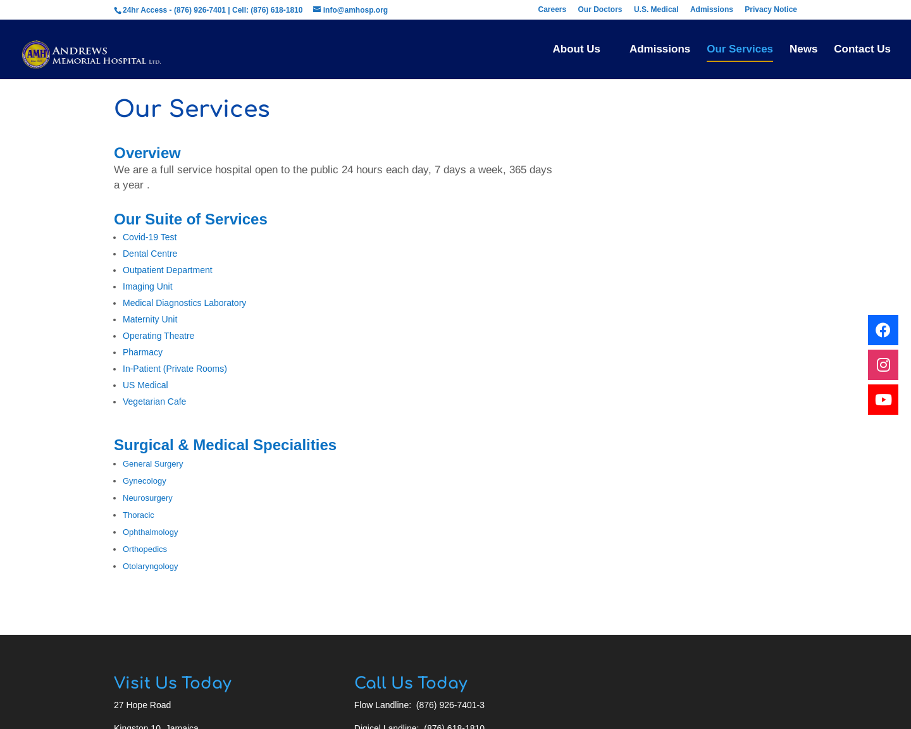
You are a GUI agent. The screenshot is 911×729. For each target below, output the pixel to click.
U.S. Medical (656, 8)
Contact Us (862, 49)
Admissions (711, 8)
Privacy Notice (771, 8)
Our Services (740, 49)
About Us (576, 49)
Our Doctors (600, 8)
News (803, 49)
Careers (552, 8)
